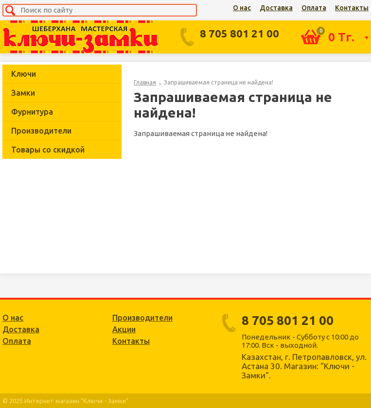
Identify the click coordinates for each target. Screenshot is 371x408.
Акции (124, 329)
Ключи (23, 73)
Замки (23, 92)
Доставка (276, 8)
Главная (145, 82)
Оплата (313, 8)
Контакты (352, 8)
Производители (41, 130)
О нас (242, 8)
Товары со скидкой (48, 149)
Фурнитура (32, 111)
